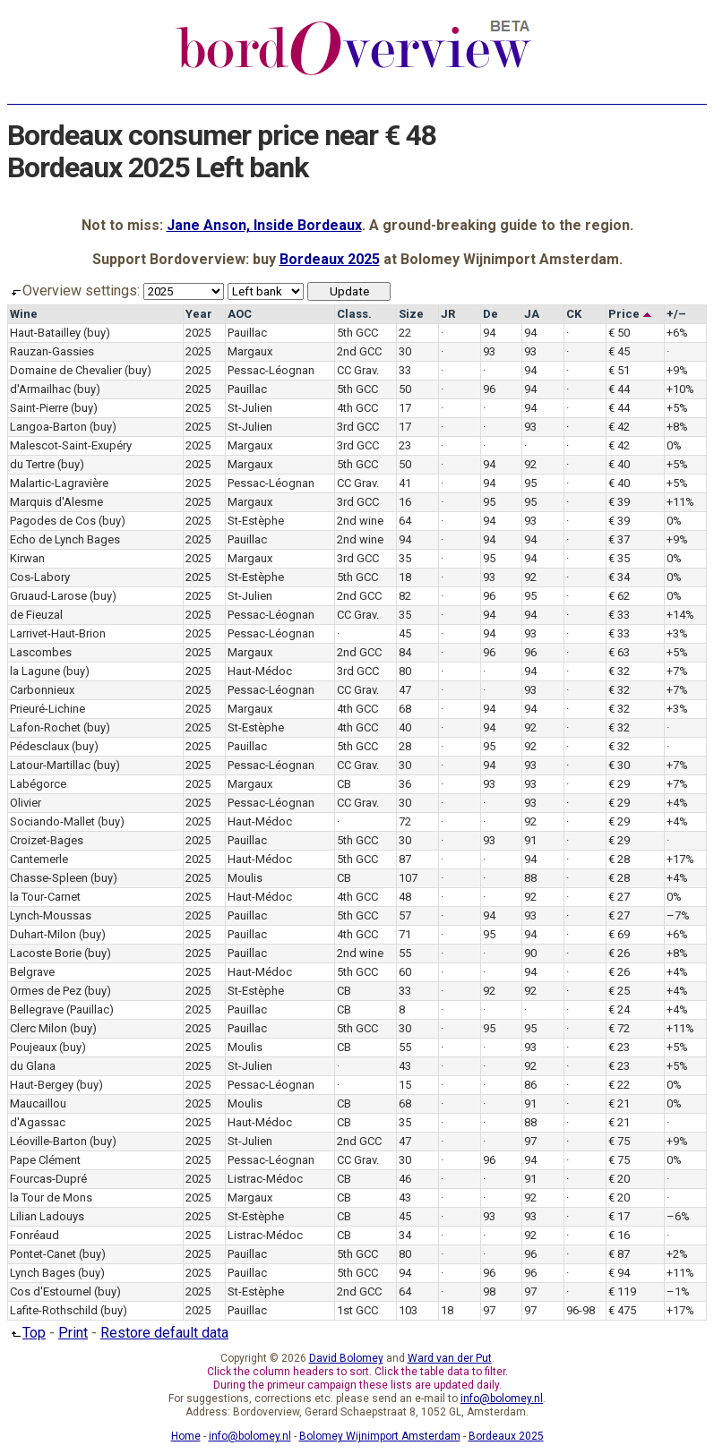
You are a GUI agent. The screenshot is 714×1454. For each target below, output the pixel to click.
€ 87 (619, 1254)
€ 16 (619, 1235)
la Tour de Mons (51, 1197)
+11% (680, 502)
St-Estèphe (256, 520)
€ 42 (619, 426)
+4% (677, 802)
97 (530, 1141)
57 (405, 915)
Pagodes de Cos (53, 520)
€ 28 (619, 859)
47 (405, 690)
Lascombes (41, 652)
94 (489, 332)
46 (405, 1178)
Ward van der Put (450, 1358)
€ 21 (619, 1103)
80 (405, 671)
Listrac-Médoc (265, 1178)
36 (405, 784)
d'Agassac (37, 1122)
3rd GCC (358, 426)
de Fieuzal (36, 614)
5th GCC (357, 332)
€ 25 (619, 990)
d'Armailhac (40, 389)
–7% (678, 915)
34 (405, 1235)
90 (530, 953)
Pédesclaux (39, 746)
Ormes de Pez (46, 990)
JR (448, 314)
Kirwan (27, 558)
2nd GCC (359, 351)
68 (405, 708)
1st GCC (357, 1310)
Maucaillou (38, 1103)
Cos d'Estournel (50, 1291)
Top (26, 1332)
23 (405, 445)
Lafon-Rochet (45, 727)
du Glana (33, 1066)
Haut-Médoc (260, 671)
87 (405, 859)
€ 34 (619, 577)
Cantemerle (39, 859)
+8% (677, 426)
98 (489, 1291)
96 (489, 389)
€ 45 (619, 351)
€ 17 (619, 1216)
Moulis (245, 878)
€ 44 (619, 389)
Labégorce (38, 784)
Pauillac (247, 332)
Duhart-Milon (43, 934)
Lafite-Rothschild (54, 1310)
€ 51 (619, 370)
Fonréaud (34, 1235)
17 (405, 408)
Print (73, 1332)
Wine (24, 314)
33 (405, 370)
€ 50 (619, 332)
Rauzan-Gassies (52, 351)
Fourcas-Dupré (48, 1178)
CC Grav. (358, 370)
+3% (677, 633)
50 (405, 389)
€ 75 (619, 1141)
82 (405, 596)
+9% (677, 370)
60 (405, 972)
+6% (677, 332)
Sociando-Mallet (52, 821)
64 (405, 520)
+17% (680, 859)
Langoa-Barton (48, 426)
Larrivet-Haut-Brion (58, 633)
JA (531, 314)
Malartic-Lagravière (59, 483)
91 (530, 840)
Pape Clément (45, 1160)
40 (405, 727)
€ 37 (619, 539)
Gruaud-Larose (48, 596)
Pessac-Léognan (271, 370)
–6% (678, 1216)
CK (573, 314)
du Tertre (32, 464)
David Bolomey (346, 1358)
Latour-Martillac (50, 765)
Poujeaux (33, 1047)
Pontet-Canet (43, 1254)
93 (489, 351)
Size (411, 314)
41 (405, 483)
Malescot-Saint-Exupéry (71, 445)
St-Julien (250, 408)
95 (530, 483)
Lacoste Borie (46, 953)
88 (530, 878)
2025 (198, 332)
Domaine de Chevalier (66, 370)
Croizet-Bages (46, 840)
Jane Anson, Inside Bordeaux (264, 225)
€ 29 (619, 784)
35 (405, 558)
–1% (678, 1291)
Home (186, 1436)
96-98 (580, 1310)
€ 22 (619, 1084)
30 (405, 351)
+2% (677, 1254)
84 (405, 652)
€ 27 (619, 896)
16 (405, 502)
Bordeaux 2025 (330, 259)
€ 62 (619, 596)
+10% (680, 389)
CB (344, 784)
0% (674, 445)
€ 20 (619, 1178)
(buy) (96, 332)
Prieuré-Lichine (47, 708)
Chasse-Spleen (49, 878)
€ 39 (619, 502)
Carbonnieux (42, 690)
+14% (680, 614)
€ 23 (619, 1047)
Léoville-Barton (48, 1141)
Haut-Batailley (45, 332)
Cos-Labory (40, 577)
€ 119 (622, 1291)
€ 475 (622, 1310)
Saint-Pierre (39, 408)
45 (405, 633)
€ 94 (619, 1272)
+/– (676, 314)
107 (408, 878)
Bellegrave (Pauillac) (62, 1009)
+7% (677, 671)
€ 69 (619, 934)
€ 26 (619, 953)
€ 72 (619, 1028)
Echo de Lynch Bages (65, 539)
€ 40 (619, 464)
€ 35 (619, 558)
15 (405, 1084)
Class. (354, 314)
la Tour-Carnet (45, 896)
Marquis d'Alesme (56, 502)
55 (405, 953)
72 (405, 821)
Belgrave (32, 972)
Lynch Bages (42, 1272)
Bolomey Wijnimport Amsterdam (379, 1436)
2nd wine (360, 520)
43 (405, 1066)
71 (405, 934)
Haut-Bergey (41, 1084)
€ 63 (619, 652)
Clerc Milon (38, 1028)
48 (405, 896)
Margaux (250, 351)
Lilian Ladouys (47, 1216)
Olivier (25, 802)
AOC (240, 314)
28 (405, 746)
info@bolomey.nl (501, 1398)
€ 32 (619, 671)
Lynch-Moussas (50, 915)
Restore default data (164, 1332)
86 (530, 1084)
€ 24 (619, 1009)
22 (405, 332)
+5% (677, 408)
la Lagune (35, 671)
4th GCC (357, 408)
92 (530, 464)
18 (405, 577)
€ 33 (619, 614)
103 (408, 1310)
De (490, 314)
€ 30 (619, 765)
